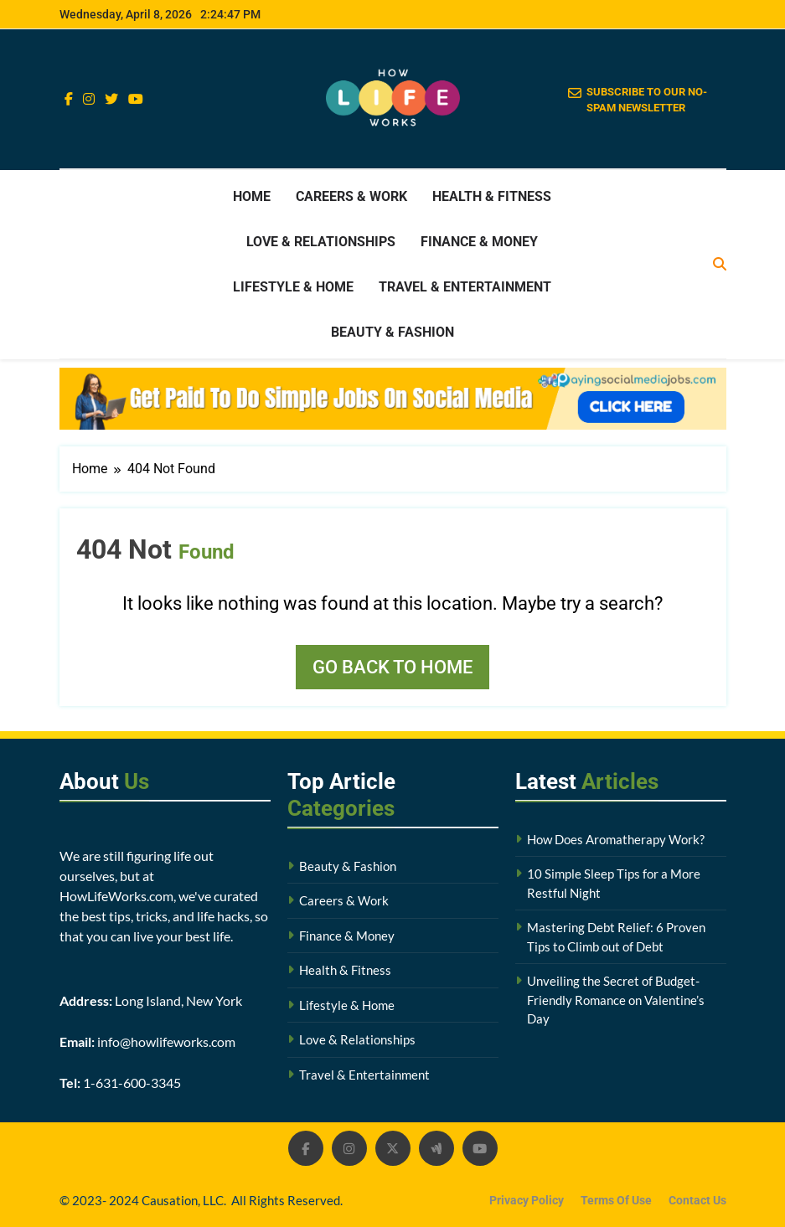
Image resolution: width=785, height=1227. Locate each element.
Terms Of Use (616, 1200)
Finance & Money (479, 242)
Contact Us (697, 1200)
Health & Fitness (491, 196)
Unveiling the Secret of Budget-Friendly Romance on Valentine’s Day (616, 999)
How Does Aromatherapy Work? (616, 839)
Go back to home (392, 667)
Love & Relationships (320, 242)
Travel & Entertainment (465, 287)
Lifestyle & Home (293, 287)
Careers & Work (351, 196)
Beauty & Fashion (392, 332)
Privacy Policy (526, 1200)
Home (252, 196)
